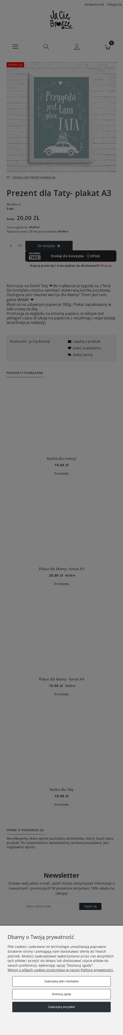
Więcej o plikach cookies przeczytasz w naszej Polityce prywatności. (61, 970)
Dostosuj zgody (61, 994)
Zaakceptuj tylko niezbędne (61, 981)
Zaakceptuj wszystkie (61, 1007)
